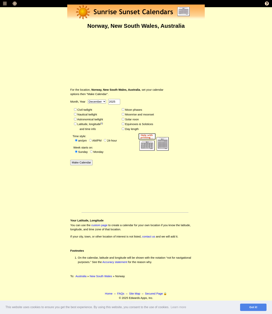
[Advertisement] (136, 58)
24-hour (112, 140)
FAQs (120, 293)
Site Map (134, 293)
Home (109, 293)
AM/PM (96, 140)
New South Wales (101, 276)
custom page (99, 225)
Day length (131, 129)
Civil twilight (84, 109)
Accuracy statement (114, 262)
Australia (81, 276)
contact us (148, 236)
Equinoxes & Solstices (138, 124)
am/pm (82, 140)
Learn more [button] (178, 307)
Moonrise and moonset (139, 114)
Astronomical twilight (89, 119)
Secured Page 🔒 (156, 293)
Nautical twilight (86, 114)
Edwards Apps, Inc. (141, 297)
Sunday (83, 151)
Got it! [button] (253, 307)
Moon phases (133, 109)
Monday (98, 151)
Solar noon (131, 119)
